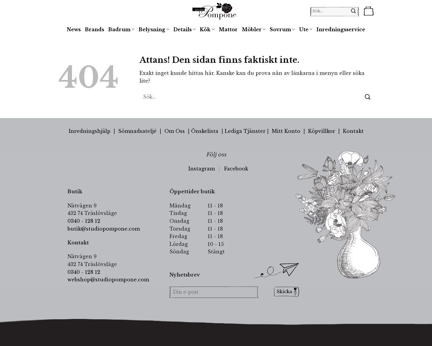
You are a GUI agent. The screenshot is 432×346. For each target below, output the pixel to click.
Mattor (228, 29)
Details (184, 29)
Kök (207, 29)
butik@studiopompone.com (104, 229)
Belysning (154, 29)
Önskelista (204, 131)
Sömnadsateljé (137, 131)
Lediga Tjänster (245, 131)
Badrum (121, 29)
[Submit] (368, 97)
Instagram (201, 169)
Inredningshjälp (89, 131)
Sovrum (282, 29)
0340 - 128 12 (84, 221)
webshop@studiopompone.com (108, 280)
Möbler (254, 29)
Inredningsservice (340, 29)
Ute (305, 29)
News (74, 29)
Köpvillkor (321, 131)
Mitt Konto (286, 131)
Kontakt (353, 131)
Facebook (236, 169)
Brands (94, 29)
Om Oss (174, 131)
